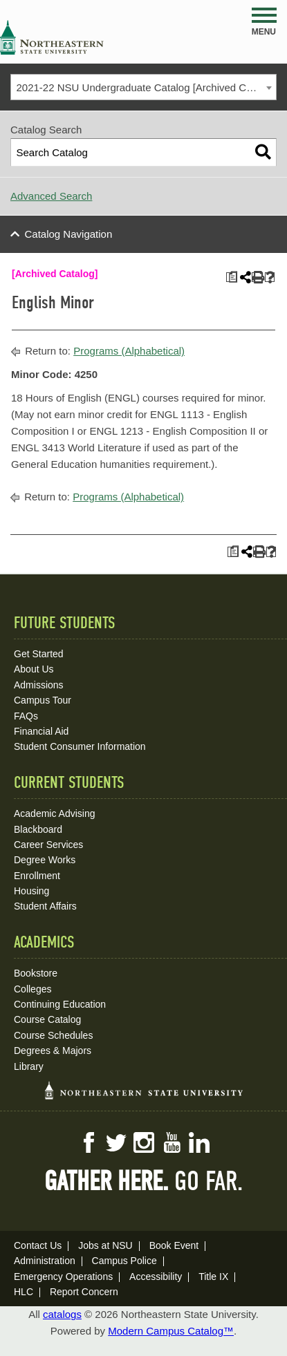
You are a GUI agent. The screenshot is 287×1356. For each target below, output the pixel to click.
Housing (31, 890)
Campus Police (124, 1260)
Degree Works (44, 859)
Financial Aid (41, 731)
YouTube (171, 1142)
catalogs (62, 1314)
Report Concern (84, 1291)
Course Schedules (53, 1035)
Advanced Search (51, 196)
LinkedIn (199, 1142)
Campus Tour (42, 700)
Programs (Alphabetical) (129, 351)
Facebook (88, 1142)
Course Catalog (47, 1019)
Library (29, 1066)
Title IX (213, 1276)
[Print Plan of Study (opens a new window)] (231, 277)
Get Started (39, 653)
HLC (23, 1291)
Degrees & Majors (52, 1050)
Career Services (48, 844)
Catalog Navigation (69, 234)
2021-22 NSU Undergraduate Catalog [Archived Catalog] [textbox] (147, 87)
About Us (34, 669)
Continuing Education (60, 1004)
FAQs (26, 716)
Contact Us (38, 1245)
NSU (52, 37)
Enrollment (37, 875)
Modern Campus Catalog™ (171, 1331)
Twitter (116, 1142)
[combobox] (143, 87)
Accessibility (155, 1276)
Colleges (32, 989)
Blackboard (38, 829)
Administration (44, 1260)
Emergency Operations (63, 1276)
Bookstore (35, 973)
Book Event (174, 1245)
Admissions (39, 684)
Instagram (143, 1142)
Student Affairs (45, 906)
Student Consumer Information (80, 746)
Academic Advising (54, 813)
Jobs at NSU (105, 1245)
